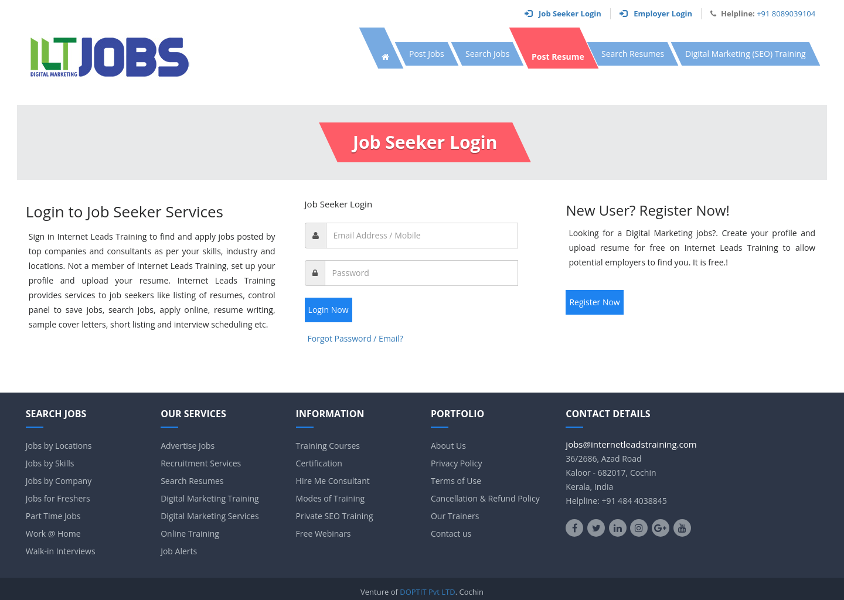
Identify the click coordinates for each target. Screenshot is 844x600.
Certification (319, 463)
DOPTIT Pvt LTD (427, 592)
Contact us (451, 533)
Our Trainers (455, 515)
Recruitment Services (201, 463)
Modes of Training (330, 498)
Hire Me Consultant (333, 480)
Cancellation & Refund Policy (485, 498)
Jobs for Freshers (58, 498)
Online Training (190, 533)
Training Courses (328, 445)
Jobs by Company (58, 480)
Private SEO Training (334, 515)
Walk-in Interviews (61, 551)
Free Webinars (323, 533)
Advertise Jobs (188, 445)
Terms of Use (456, 480)
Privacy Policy (456, 463)
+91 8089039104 (786, 13)
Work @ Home (53, 533)
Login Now (328, 309)
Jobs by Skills (50, 463)
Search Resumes (192, 480)
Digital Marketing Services (209, 515)
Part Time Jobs (53, 515)
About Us (448, 445)
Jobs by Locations (59, 445)
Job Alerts (179, 551)
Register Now (594, 302)
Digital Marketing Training (209, 498)
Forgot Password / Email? (355, 338)
